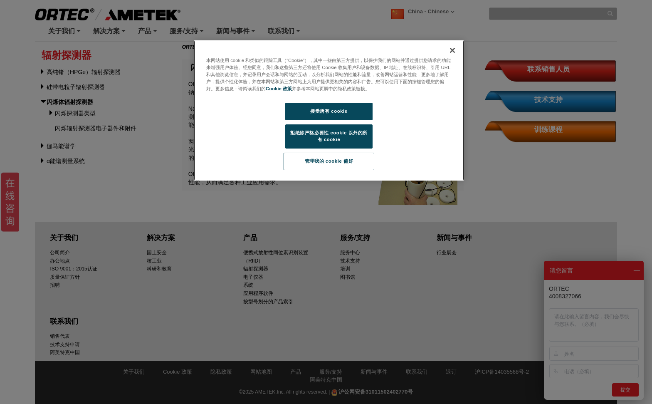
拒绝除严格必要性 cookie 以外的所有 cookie (329, 136)
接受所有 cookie (328, 111)
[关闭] (452, 50)
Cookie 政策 (279, 88)
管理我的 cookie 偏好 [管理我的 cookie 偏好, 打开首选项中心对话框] (329, 161)
